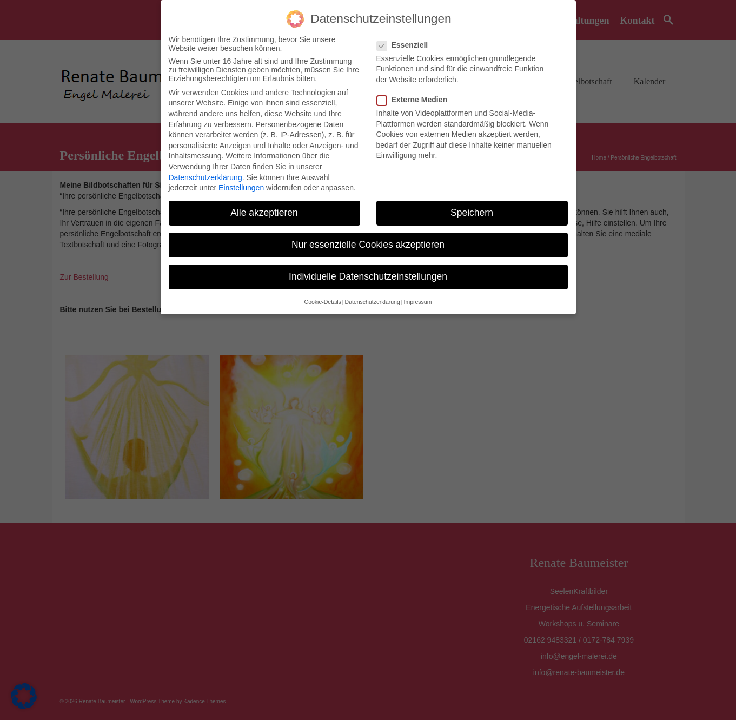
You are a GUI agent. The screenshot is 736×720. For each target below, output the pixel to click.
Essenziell (405, 45)
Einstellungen (241, 187)
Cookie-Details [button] (322, 302)
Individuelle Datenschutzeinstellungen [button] (368, 276)
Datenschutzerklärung (205, 177)
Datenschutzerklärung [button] (372, 302)
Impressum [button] (417, 302)
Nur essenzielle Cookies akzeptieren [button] (368, 244)
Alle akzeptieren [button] (264, 212)
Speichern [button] (471, 212)
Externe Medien (415, 99)
